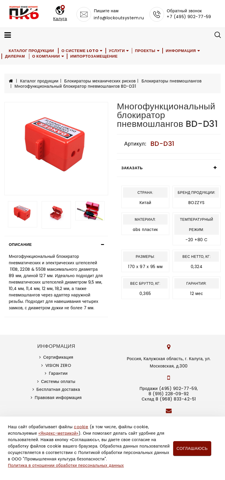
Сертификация (58, 357)
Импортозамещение (94, 56)
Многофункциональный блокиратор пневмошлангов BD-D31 (75, 86)
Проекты (146, 50)
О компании (46, 56)
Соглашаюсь (192, 448)
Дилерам (15, 56)
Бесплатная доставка (58, 389)
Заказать (132, 168)
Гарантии (58, 373)
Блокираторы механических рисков (100, 81)
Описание (20, 244)
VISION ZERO (58, 365)
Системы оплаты (58, 381)
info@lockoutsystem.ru (119, 18)
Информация (181, 50)
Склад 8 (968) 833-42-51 (169, 399)
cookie (81, 427)
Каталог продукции (31, 50)
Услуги (117, 50)
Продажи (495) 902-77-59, (168, 388)
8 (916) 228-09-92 (169, 393)
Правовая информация (58, 397)
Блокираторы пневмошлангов (172, 81)
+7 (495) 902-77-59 (189, 17)
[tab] (56, 244)
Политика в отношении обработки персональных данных (66, 465)
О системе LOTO (80, 50)
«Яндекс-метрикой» (58, 433)
